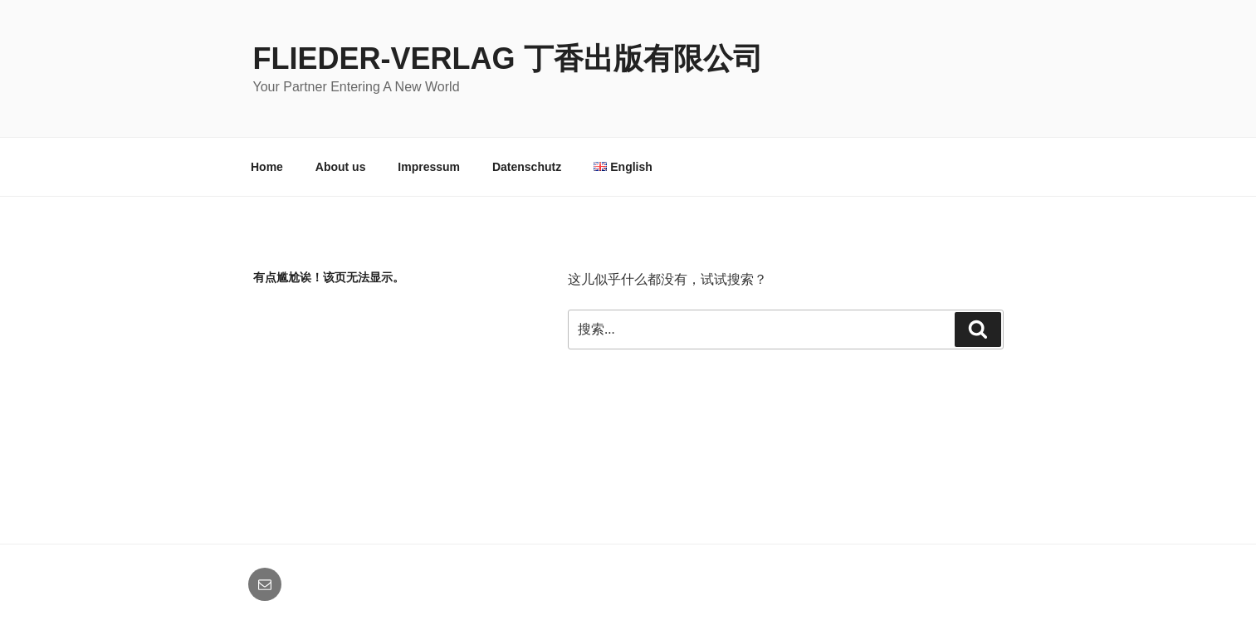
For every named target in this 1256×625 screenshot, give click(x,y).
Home (267, 166)
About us (340, 166)
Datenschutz (526, 166)
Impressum (429, 166)
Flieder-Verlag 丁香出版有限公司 (508, 59)
